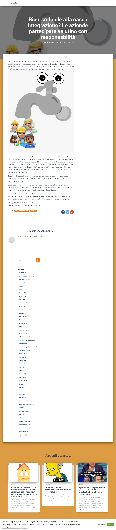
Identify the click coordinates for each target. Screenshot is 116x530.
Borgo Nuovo (22, 299)
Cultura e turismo (23, 326)
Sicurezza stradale (24, 411)
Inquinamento (22, 360)
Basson (21, 289)
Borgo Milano (22, 296)
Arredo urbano (23, 279)
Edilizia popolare (23, 336)
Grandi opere (22, 353)
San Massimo (22, 397)
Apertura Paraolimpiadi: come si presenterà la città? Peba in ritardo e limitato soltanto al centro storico (92, 491)
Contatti (104, 3)
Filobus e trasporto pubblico (27, 347)
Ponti (20, 390)
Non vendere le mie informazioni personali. (14, 528)
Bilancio (21, 293)
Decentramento (23, 330)
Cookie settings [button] (101, 524)
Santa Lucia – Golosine (25, 404)
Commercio (22, 323)
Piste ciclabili (22, 387)
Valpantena (22, 434)
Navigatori (22, 377)
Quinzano (21, 394)
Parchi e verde (23, 380)
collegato (26, 236)
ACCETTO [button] (110, 524)
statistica (21, 418)
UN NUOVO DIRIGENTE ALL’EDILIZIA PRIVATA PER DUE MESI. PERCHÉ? (58, 490)
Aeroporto (21, 272)
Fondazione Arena (24, 350)
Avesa (20, 286)
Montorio (21, 370)
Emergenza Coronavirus (21, 210)
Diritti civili (22, 333)
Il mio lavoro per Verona (91, 3)
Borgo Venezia (23, 309)
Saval (20, 407)
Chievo (20, 320)
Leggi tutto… (21, 510)
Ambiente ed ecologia (25, 276)
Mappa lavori (77, 3)
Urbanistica (22, 431)
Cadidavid (21, 313)
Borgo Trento (22, 306)
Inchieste (33, 210)
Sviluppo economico (24, 421)
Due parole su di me (65, 3)
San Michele (22, 401)
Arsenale (21, 282)
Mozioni (21, 374)
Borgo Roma (22, 303)
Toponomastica (23, 424)
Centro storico (23, 316)
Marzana (21, 364)
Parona (21, 384)
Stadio (20, 414)
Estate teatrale (23, 343)
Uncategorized (23, 428)
